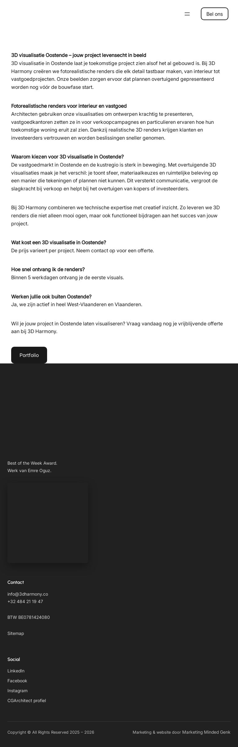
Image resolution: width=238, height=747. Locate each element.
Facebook (17, 680)
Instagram (17, 690)
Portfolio (29, 355)
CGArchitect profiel (26, 700)
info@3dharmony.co (27, 594)
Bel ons (214, 14)
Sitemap (15, 633)
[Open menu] (187, 14)
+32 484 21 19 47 (25, 601)
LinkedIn (15, 670)
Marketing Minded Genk (206, 732)
